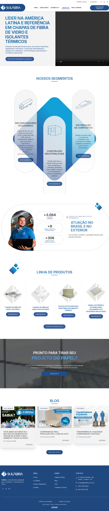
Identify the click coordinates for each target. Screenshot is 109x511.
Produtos (65, 7)
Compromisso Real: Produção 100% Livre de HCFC (54, 433)
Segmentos (55, 7)
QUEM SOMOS (44, 7)
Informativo (44, 408)
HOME (36, 7)
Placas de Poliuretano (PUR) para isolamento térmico (68, 308)
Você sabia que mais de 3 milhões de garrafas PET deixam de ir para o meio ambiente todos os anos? (15, 435)
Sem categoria (8, 408)
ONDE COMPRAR (76, 7)
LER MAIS (29, 444)
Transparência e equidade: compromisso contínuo (89, 433)
